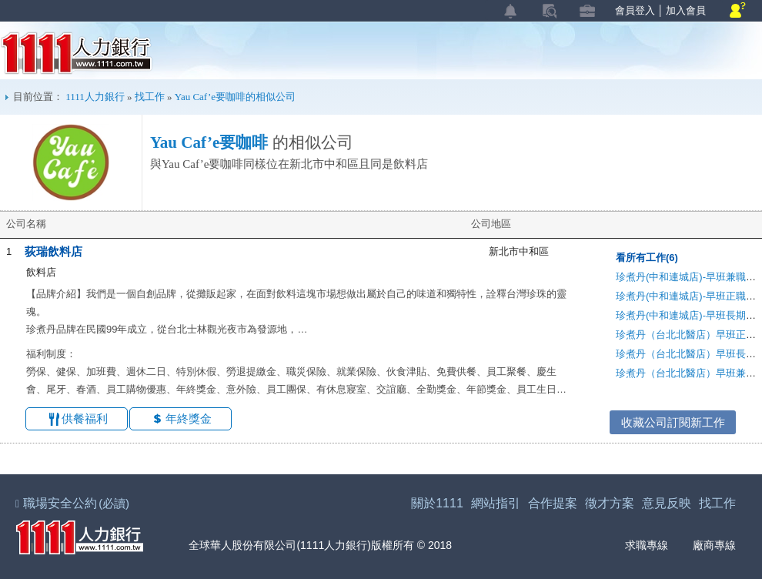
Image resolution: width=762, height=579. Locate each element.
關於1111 (437, 503)
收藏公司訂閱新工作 (673, 422)
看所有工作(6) (647, 257)
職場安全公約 (73, 503)
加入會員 (686, 10)
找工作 (150, 96)
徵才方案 (609, 503)
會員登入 (635, 10)
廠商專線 (704, 546)
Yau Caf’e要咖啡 (209, 142)
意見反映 (666, 503)
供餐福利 (85, 418)
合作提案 (552, 503)
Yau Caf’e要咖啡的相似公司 (235, 96)
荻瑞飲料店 (53, 251)
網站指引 (495, 503)
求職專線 (637, 546)
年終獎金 (188, 418)
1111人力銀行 (76, 53)
